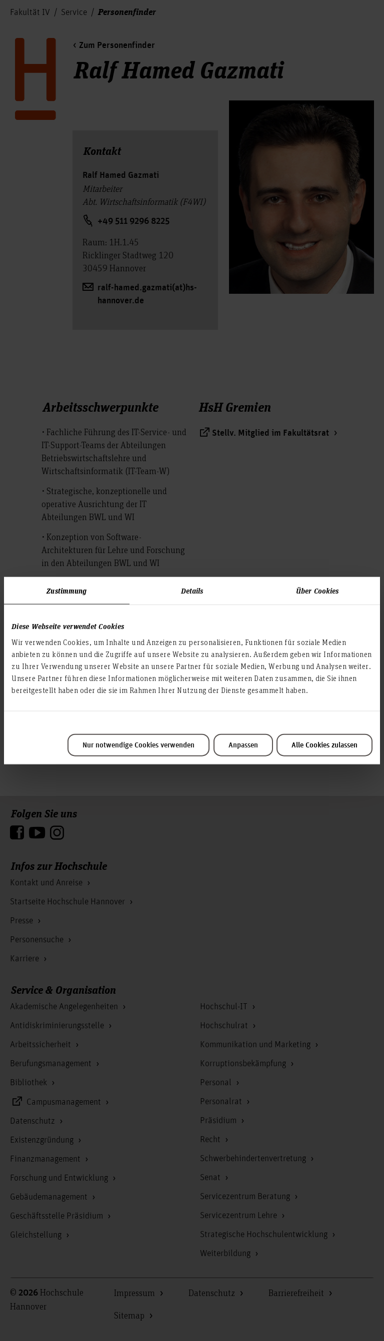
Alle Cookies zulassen (325, 745)
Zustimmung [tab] (66, 591)
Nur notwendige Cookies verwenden (138, 745)
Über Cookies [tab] (317, 591)
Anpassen (243, 745)
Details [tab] (192, 591)
